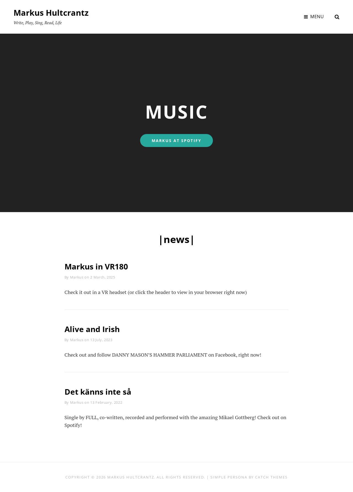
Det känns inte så (101, 391)
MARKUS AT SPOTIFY (182, 140)
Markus (77, 277)
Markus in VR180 (99, 266)
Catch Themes (271, 477)
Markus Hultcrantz (52, 12)
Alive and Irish (94, 329)
